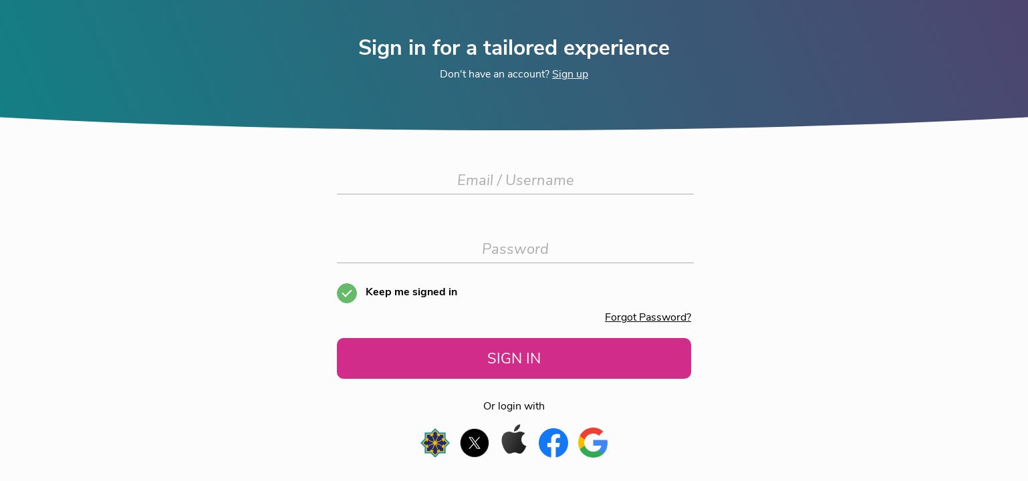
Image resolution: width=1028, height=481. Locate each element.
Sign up (570, 74)
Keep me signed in (411, 292)
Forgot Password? (648, 317)
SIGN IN (514, 358)
